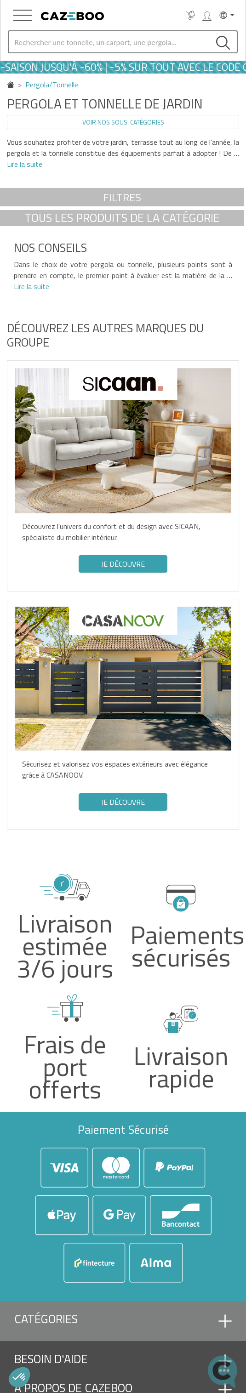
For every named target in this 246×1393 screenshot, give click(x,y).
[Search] (109, 41)
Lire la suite (24, 164)
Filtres (122, 197)
